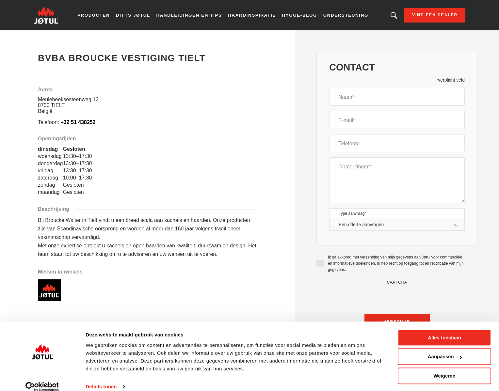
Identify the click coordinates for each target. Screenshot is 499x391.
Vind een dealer (426, 16)
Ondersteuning (343, 16)
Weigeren (444, 367)
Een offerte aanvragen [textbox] (361, 226)
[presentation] (397, 299)
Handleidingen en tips (193, 16)
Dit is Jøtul (139, 16)
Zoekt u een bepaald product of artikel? (385, 16)
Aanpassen (445, 348)
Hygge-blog (299, 16)
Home (46, 39)
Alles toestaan (444, 329)
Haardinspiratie (253, 16)
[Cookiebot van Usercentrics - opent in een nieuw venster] (42, 378)
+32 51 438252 (77, 124)
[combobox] (397, 227)
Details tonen (101, 378)
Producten (101, 16)
